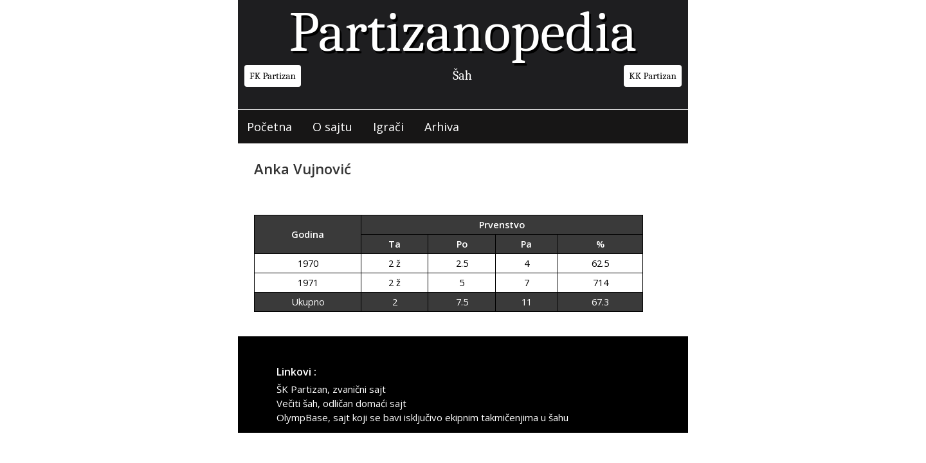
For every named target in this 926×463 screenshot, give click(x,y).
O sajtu (332, 126)
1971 (308, 283)
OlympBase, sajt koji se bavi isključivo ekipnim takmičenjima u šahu (422, 417)
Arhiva (441, 126)
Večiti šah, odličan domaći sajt (341, 403)
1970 (308, 263)
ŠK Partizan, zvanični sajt (331, 389)
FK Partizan (273, 76)
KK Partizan (652, 76)
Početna (269, 126)
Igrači (388, 126)
